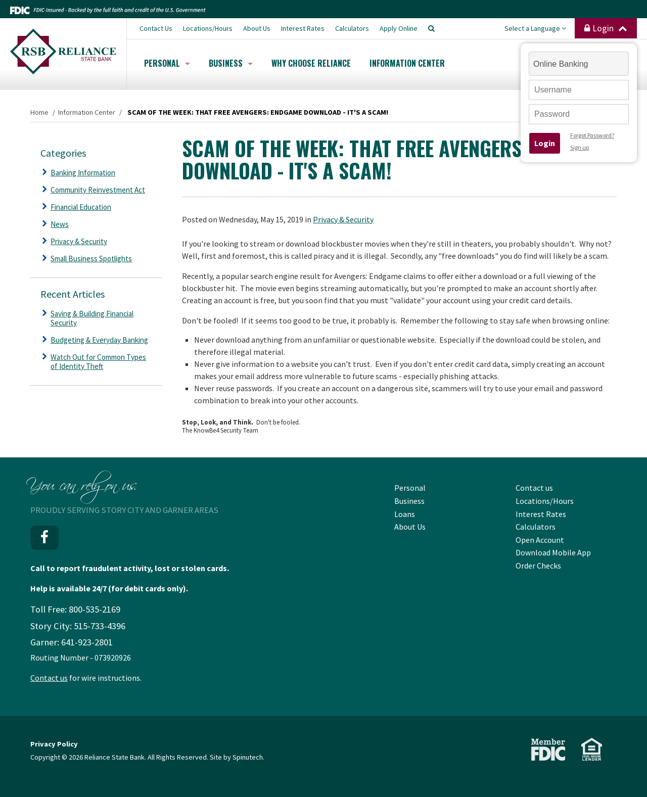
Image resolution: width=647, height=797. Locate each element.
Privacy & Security (343, 219)
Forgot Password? (592, 135)
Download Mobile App (553, 552)
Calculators (352, 28)
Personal (167, 63)
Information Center (407, 63)
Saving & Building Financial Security (92, 318)
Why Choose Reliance (311, 63)
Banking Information (83, 172)
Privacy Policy (54, 743)
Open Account (540, 540)
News (60, 224)
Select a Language (535, 28)
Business (231, 63)
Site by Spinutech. (237, 757)
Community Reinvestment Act (98, 190)
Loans (404, 514)
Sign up (579, 147)
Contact (156, 28)
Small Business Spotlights (91, 258)
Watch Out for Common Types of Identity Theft (98, 361)
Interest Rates (303, 28)
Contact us (49, 678)
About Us (256, 28)
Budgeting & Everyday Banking (99, 340)
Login (606, 28)
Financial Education (81, 207)
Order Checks (538, 565)
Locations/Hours (208, 28)
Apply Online (399, 28)
